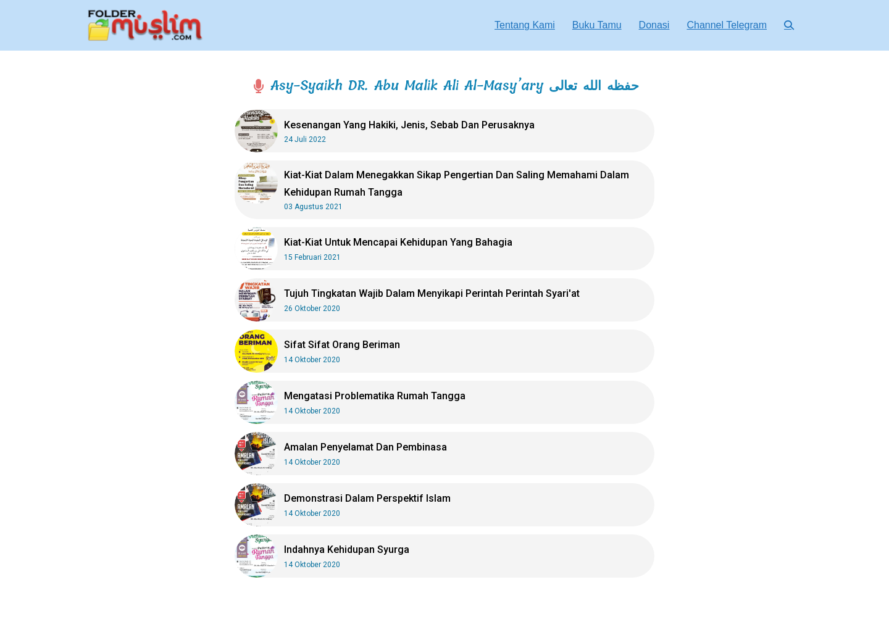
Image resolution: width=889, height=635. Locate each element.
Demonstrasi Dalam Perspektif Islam (367, 498)
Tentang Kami (525, 25)
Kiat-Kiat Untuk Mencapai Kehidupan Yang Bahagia (398, 242)
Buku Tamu (597, 25)
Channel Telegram (727, 25)
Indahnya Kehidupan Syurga (346, 549)
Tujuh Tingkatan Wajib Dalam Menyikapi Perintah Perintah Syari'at (432, 293)
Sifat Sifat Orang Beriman (342, 345)
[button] (789, 24)
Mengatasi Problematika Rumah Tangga (374, 396)
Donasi (654, 25)
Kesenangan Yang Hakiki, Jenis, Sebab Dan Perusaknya (409, 125)
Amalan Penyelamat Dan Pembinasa (365, 447)
